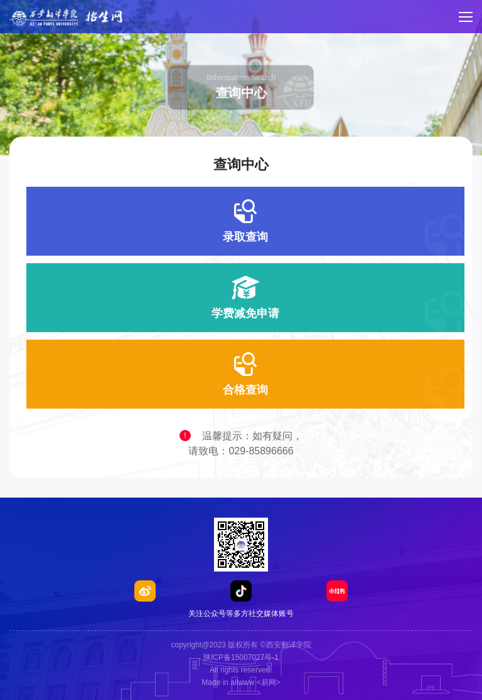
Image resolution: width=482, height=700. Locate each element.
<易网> (269, 682)
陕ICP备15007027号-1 (241, 657)
